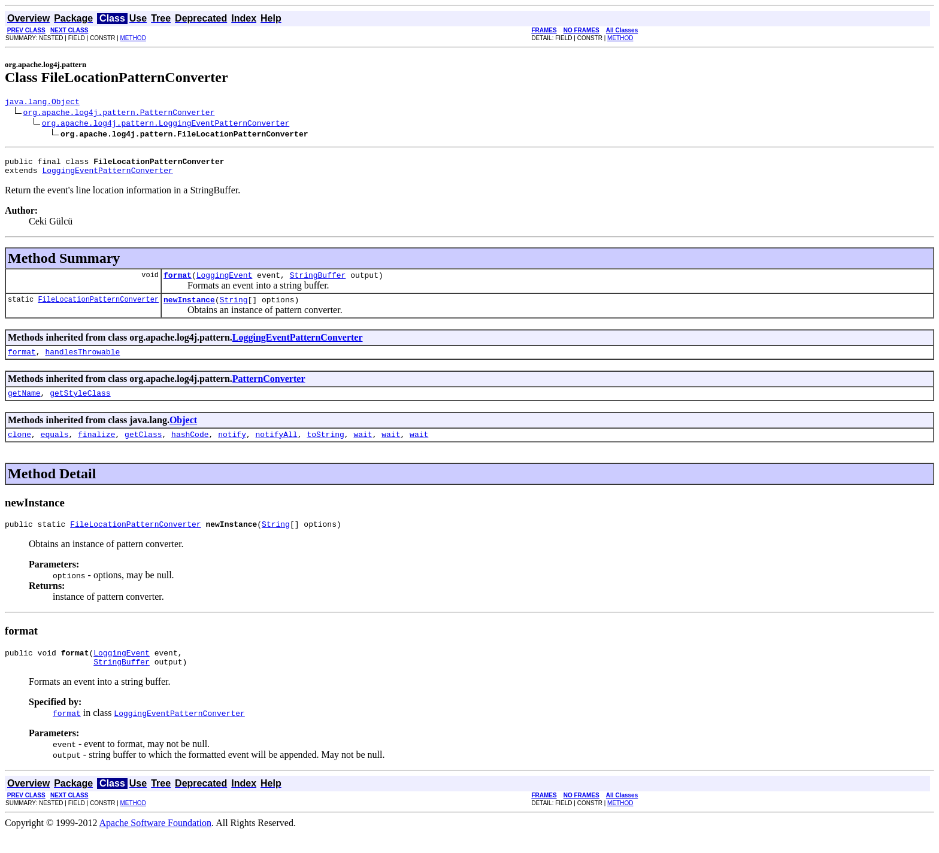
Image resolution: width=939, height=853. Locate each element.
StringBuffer (318, 282)
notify (232, 448)
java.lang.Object (42, 103)
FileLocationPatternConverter (98, 308)
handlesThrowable (82, 362)
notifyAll (277, 448)
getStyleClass (80, 405)
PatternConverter (268, 389)
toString (325, 448)
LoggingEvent (224, 282)
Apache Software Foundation (155, 842)
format (177, 282)
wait (362, 448)
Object (183, 432)
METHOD (133, 38)
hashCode (189, 448)
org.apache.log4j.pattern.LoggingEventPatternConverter (165, 124)
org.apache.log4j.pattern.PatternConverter (119, 113)
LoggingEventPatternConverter (107, 175)
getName (24, 405)
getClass (143, 448)
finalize (96, 448)
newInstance (189, 308)
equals (55, 448)
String (234, 308)
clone (19, 448)
